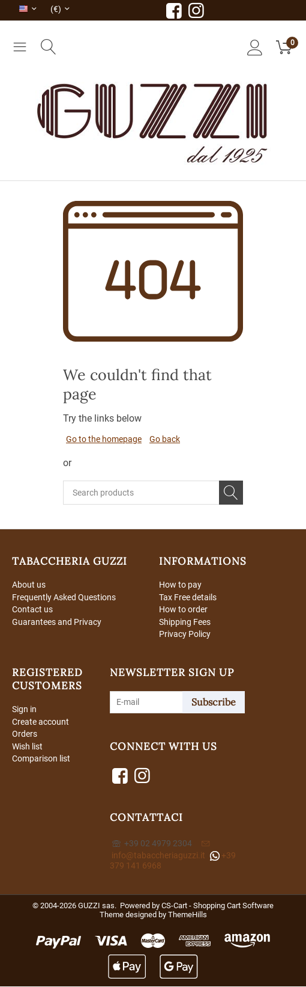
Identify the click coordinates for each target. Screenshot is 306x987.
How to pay (180, 584)
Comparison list (41, 759)
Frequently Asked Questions (64, 597)
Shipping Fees (185, 622)
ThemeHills (187, 915)
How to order (183, 610)
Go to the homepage (104, 439)
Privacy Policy (185, 634)
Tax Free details (188, 597)
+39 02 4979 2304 (152, 844)
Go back (164, 439)
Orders (24, 735)
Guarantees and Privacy (56, 622)
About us (29, 584)
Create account (40, 722)
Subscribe (213, 702)
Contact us (32, 610)
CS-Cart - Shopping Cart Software (217, 906)
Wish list (27, 747)
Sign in (24, 710)
